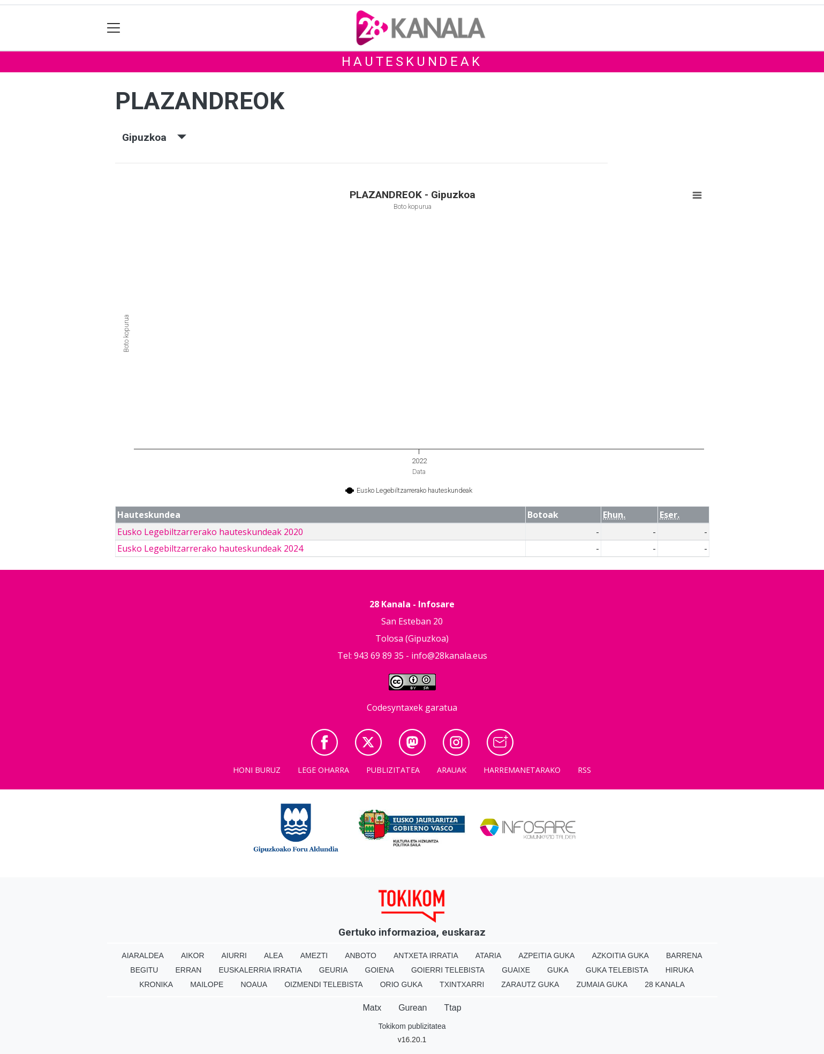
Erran (188, 970)
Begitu (144, 970)
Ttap (453, 1007)
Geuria (333, 970)
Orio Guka (401, 984)
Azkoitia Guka (620, 955)
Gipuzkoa (154, 137)
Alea (273, 955)
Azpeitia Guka (546, 955)
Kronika (156, 984)
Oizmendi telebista (323, 984)
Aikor (193, 955)
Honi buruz (257, 770)
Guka (558, 970)
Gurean (412, 1007)
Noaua (253, 984)
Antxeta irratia (426, 955)
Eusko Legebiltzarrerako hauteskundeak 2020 (210, 532)
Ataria (488, 955)
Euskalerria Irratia (259, 970)
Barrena (684, 955)
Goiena (379, 970)
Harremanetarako (522, 770)
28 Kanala (665, 984)
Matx (371, 1007)
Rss (584, 770)
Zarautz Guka (530, 984)
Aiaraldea (143, 955)
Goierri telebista (448, 970)
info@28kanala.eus (449, 655)
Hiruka (680, 970)
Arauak (451, 770)
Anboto (360, 955)
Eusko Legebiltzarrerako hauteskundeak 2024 (210, 548)
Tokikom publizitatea (411, 1026)
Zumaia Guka (602, 984)
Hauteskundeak (412, 61)
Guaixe (516, 970)
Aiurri (234, 955)
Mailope (206, 984)
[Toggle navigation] (113, 28)
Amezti (314, 955)
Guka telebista (617, 970)
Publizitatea (393, 770)
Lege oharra (323, 770)
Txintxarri (462, 984)
